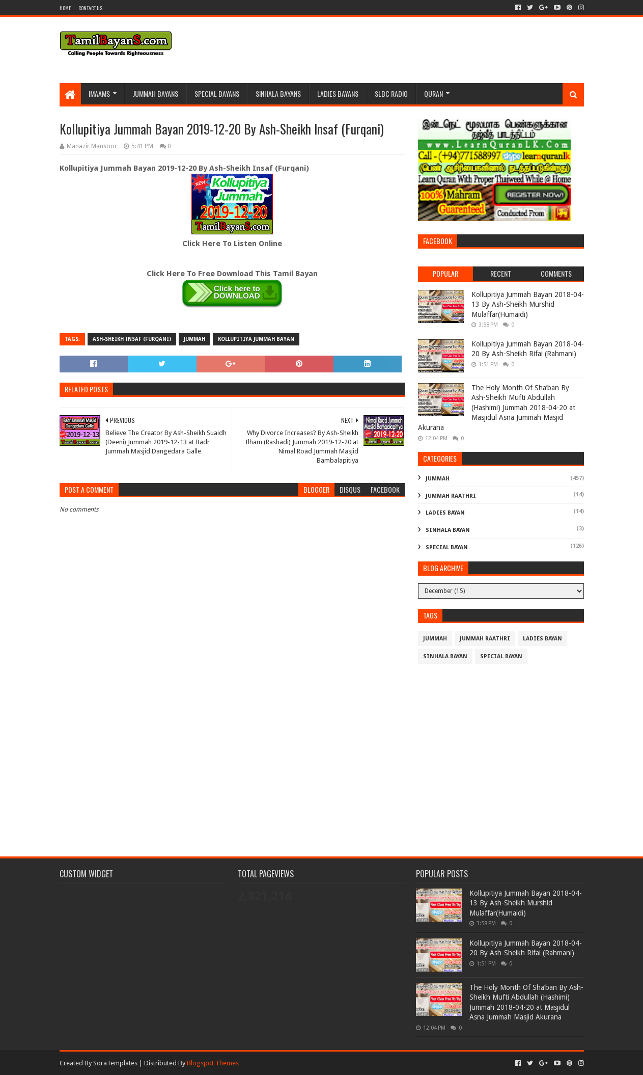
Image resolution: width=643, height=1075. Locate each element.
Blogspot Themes (213, 1063)
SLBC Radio (391, 93)
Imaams (99, 93)
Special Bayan (447, 547)
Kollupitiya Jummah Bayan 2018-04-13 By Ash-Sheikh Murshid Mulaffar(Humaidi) (527, 304)
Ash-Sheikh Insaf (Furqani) (132, 339)
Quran (433, 93)
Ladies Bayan (445, 512)
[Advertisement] (232, 757)
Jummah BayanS (155, 93)
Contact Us (90, 8)
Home (65, 8)
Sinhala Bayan (448, 530)
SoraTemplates (115, 1063)
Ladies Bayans (337, 93)
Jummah (194, 339)
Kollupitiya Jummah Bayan (256, 339)
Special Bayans (216, 93)
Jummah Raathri (451, 496)
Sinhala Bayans (278, 93)
